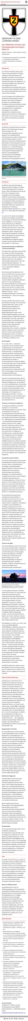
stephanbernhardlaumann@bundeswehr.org (13, 1012)
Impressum (21, 1018)
